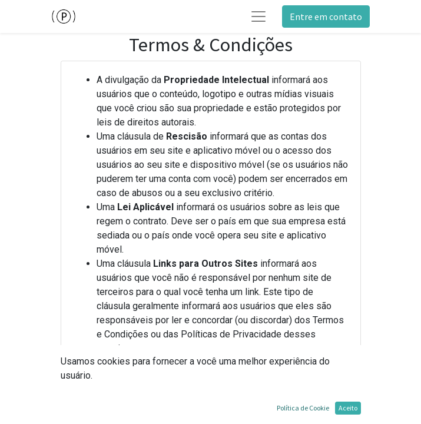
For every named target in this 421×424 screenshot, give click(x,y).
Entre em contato (326, 16)
